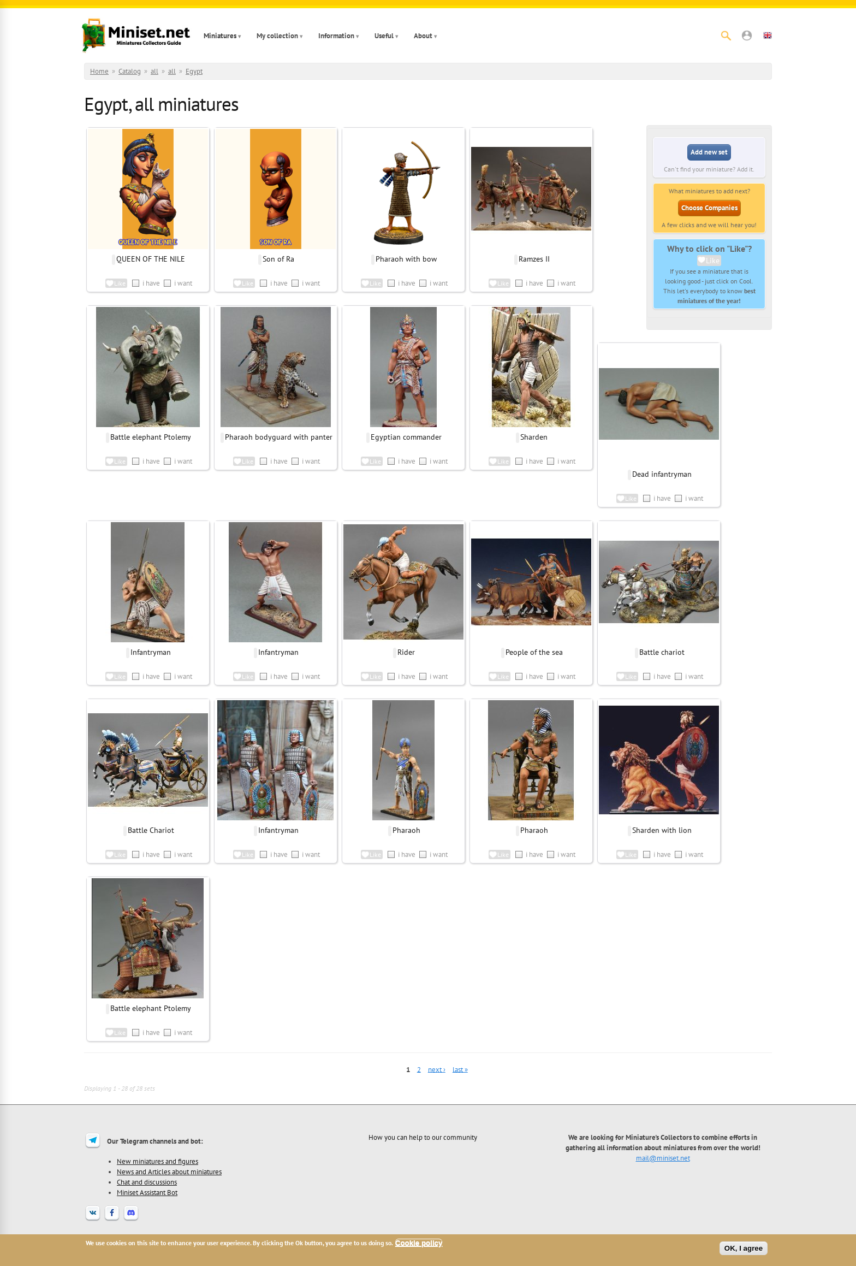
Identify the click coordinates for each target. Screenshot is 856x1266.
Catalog (129, 71)
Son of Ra (278, 259)
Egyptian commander (406, 437)
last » (460, 1069)
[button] (747, 35)
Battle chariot (662, 652)
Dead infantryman (662, 474)
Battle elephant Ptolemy (150, 437)
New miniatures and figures (157, 1161)
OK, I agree (743, 1248)
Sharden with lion (662, 830)
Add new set (709, 152)
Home (99, 71)
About (423, 35)
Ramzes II (534, 259)
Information (336, 35)
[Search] (726, 35)
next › (436, 1069)
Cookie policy (419, 1243)
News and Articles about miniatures (169, 1171)
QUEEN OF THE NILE (150, 259)
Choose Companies (709, 207)
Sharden (534, 437)
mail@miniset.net (663, 1157)
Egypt (194, 71)
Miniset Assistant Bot (147, 1192)
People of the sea (534, 652)
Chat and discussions (147, 1182)
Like (713, 260)
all (154, 71)
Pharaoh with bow (406, 259)
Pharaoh (406, 830)
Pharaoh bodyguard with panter (278, 437)
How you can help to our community (422, 1137)
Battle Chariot (151, 830)
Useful (384, 35)
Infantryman (150, 652)
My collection (277, 35)
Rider (406, 652)
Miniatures (220, 35)
